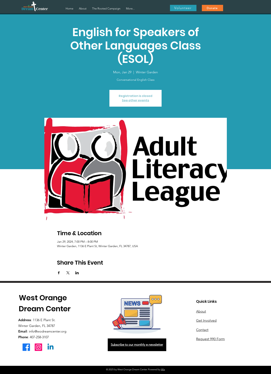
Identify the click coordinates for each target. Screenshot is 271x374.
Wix (163, 369)
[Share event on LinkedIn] (77, 272)
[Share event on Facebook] (59, 272)
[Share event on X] (68, 272)
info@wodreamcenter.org (47, 331)
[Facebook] (26, 347)
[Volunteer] (183, 8)
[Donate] (212, 8)
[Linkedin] (50, 347)
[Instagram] (38, 347)
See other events (135, 100)
